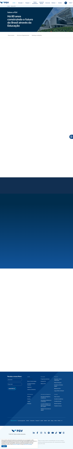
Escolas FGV (43, 381)
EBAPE (45, 420)
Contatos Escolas (57, 401)
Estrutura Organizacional (23, 35)
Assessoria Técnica (41, 3)
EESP (49, 420)
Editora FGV (43, 383)
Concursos (47, 2)
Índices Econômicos (35, 3)
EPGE (55, 420)
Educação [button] (20, 2)
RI (61, 420)
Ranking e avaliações (37, 35)
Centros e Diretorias (31, 389)
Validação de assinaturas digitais (46, 409)
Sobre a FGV (29, 379)
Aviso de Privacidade (28, 444)
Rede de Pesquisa (57, 382)
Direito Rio (32, 420)
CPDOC (27, 420)
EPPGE (59, 420)
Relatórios (29, 387)
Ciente (4, 446)
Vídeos (28, 401)
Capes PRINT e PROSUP (59, 390)
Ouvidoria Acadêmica (58, 399)
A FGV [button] (14, 2)
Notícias (29, 396)
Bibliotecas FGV (57, 388)
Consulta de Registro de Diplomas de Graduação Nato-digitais (46, 405)
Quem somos (11, 35)
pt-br (70, 2)
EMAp (52, 420)
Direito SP (37, 420)
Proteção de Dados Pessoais (31, 384)
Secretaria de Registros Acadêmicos (45, 397)
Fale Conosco (57, 396)
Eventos (60, 2)
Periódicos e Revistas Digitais (58, 385)
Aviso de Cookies (16, 444)
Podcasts (29, 403)
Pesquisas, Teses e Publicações (58, 380)
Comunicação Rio (21, 420)
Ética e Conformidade (31, 381)
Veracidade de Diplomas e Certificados (46, 401)
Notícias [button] (53, 2)
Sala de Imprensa (57, 403)
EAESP (41, 420)
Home (8, 6)
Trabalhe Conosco (58, 405)
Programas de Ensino (45, 379)
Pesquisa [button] (27, 2)
